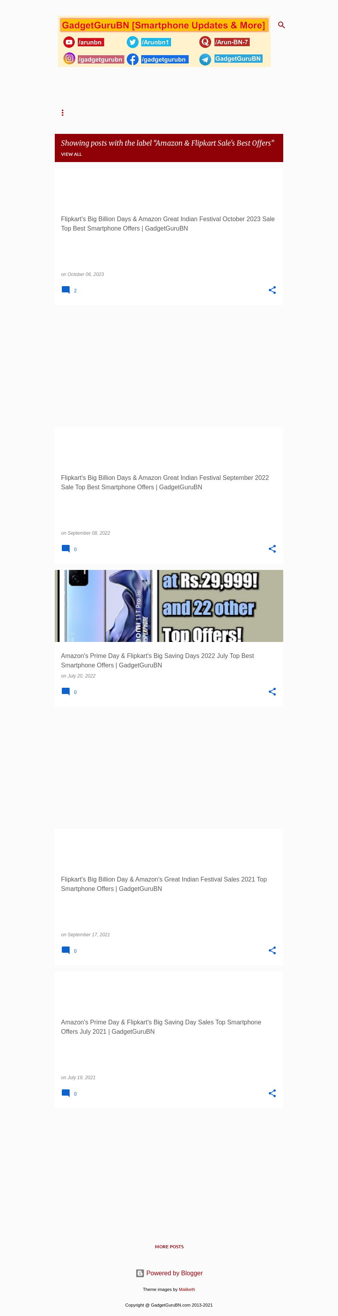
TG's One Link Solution (119, 112)
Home (65, 112)
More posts (169, 1246)
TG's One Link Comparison (200, 112)
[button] (272, 290)
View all (71, 154)
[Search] (281, 25)
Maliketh (187, 1289)
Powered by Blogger (169, 1273)
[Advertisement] (169, 366)
